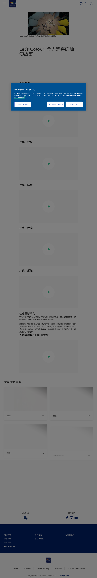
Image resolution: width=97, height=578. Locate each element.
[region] (48, 97)
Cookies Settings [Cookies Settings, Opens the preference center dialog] (23, 104)
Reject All (74, 104)
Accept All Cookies (56, 104)
